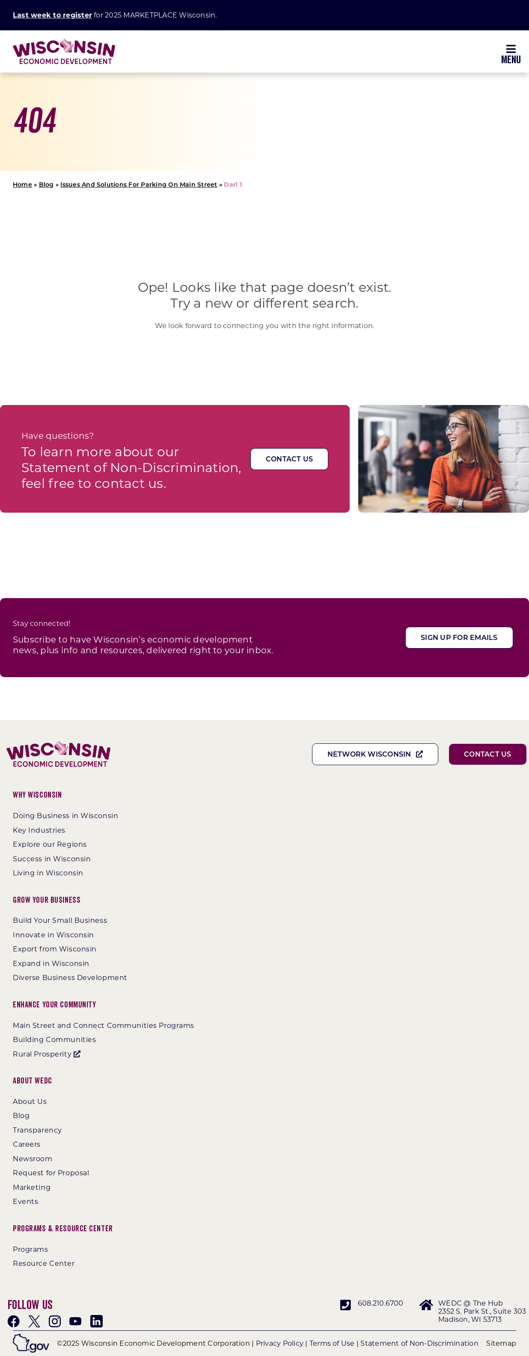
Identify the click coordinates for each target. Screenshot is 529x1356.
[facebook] (14, 1321)
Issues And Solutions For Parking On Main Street (138, 184)
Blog (46, 184)
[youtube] (75, 1321)
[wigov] (31, 1337)
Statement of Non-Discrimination (419, 1343)
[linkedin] (96, 1321)
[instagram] (55, 1321)
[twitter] (34, 1321)
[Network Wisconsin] (375, 754)
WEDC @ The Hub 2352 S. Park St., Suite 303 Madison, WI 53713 (482, 1311)
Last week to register (52, 15)
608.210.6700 (381, 1303)
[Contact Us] (289, 459)
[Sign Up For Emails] (459, 638)
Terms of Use (332, 1343)
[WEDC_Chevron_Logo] (64, 42)
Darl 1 (232, 184)
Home (22, 184)
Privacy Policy (279, 1343)
